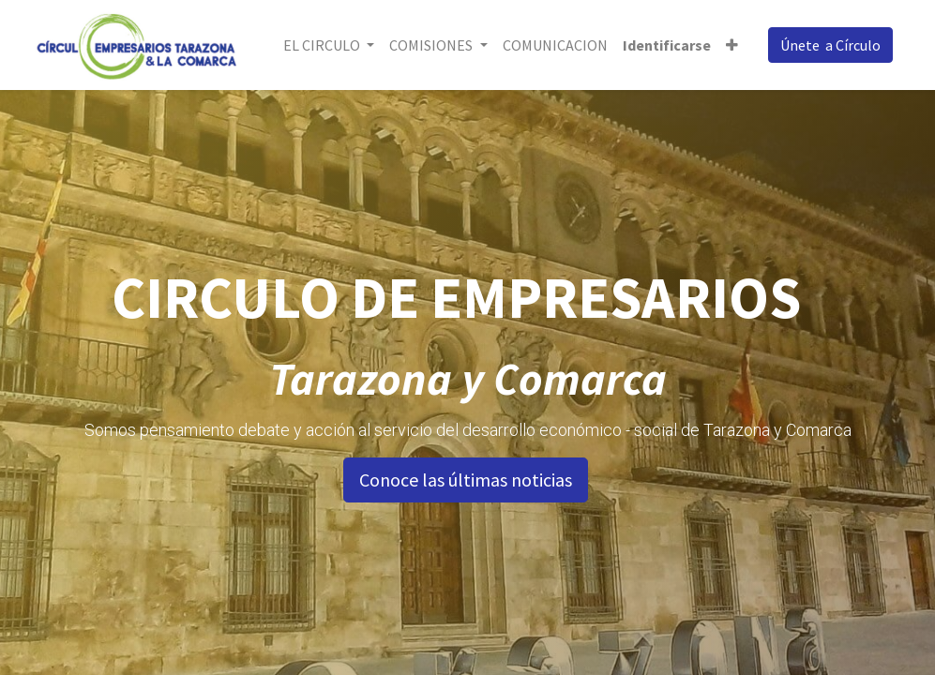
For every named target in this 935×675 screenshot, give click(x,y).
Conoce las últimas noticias (465, 479)
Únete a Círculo (830, 45)
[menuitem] (555, 45)
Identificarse (667, 45)
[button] (732, 45)
